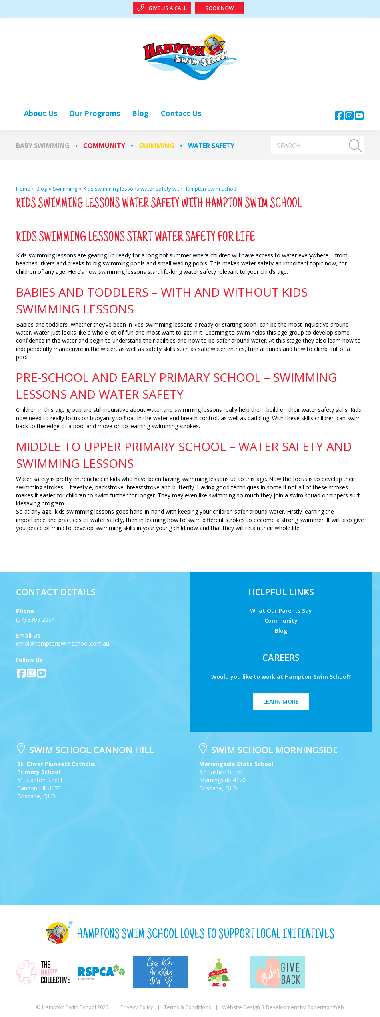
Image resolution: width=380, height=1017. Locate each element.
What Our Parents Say (281, 610)
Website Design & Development (260, 1007)
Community (104, 145)
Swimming (156, 145)
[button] (339, 115)
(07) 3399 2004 (35, 619)
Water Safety (211, 145)
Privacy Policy (136, 1007)
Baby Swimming (43, 145)
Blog (281, 630)
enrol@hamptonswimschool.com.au (62, 643)
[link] (40, 113)
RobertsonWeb (325, 1007)
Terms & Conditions (187, 1007)
